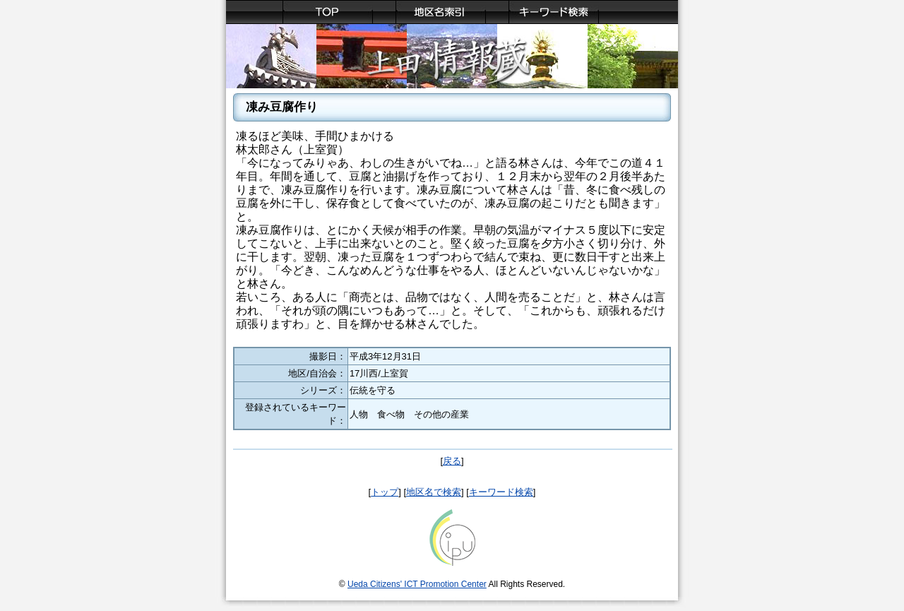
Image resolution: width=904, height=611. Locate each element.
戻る (452, 461)
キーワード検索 (501, 492)
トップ (384, 492)
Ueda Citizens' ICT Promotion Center (417, 584)
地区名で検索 (433, 492)
